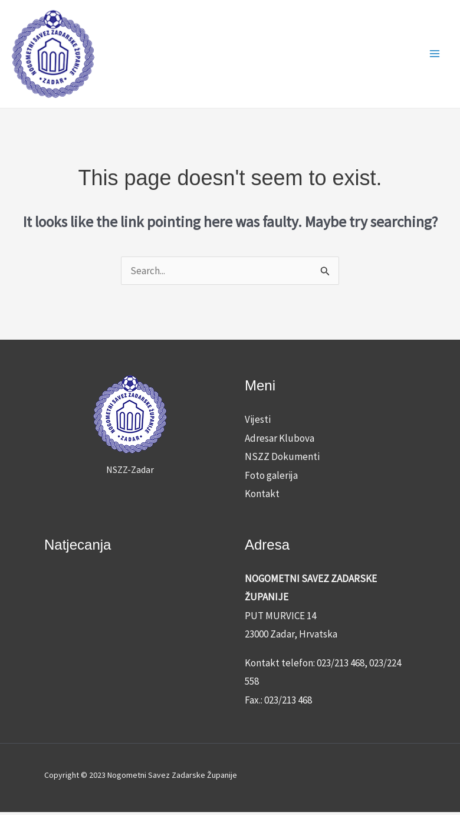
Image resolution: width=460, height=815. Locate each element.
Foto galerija (271, 477)
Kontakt (262, 496)
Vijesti (258, 421)
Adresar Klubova (279, 440)
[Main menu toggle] (435, 55)
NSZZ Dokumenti (282, 459)
